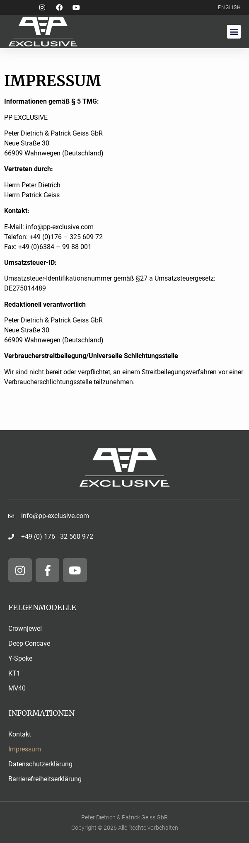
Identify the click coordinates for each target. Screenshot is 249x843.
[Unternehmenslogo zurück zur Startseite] (66, 31)
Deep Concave (29, 643)
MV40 (17, 688)
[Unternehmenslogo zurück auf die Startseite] (125, 467)
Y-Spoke (20, 658)
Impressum (24, 749)
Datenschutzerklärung (40, 764)
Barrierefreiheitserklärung (45, 779)
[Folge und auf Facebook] (62, 7)
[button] (234, 32)
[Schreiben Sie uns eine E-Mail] (124, 516)
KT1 (14, 673)
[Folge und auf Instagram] (45, 7)
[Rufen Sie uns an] (124, 537)
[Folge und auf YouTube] (79, 7)
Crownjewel (25, 628)
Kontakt (19, 734)
